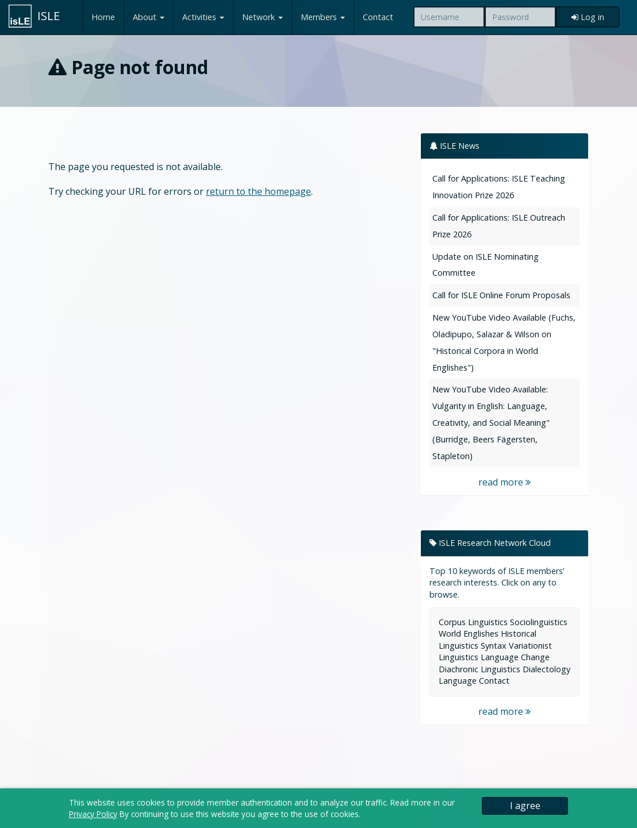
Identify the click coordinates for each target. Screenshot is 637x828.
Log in (587, 16)
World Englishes (468, 633)
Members (323, 16)
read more (504, 482)
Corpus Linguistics (473, 622)
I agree (525, 805)
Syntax (493, 645)
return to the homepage (258, 191)
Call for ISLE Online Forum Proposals (501, 295)
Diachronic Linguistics (479, 669)
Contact (378, 16)
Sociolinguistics (538, 622)
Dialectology (546, 669)
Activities (203, 16)
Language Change (515, 657)
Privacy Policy (93, 813)
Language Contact (474, 680)
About (148, 16)
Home (103, 16)
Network (262, 16)
